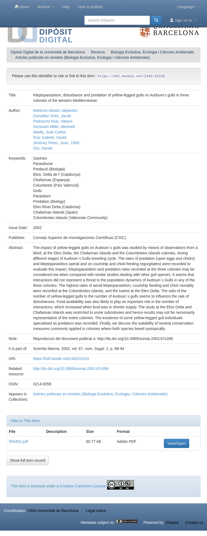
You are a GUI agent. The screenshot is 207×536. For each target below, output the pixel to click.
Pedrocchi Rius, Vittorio (52, 121)
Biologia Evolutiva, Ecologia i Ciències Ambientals (152, 52)
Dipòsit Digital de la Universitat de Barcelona (48, 52)
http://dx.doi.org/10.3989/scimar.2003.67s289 (71, 368)
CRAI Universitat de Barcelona (52, 510)
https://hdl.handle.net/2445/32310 (61, 358)
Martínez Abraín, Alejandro (55, 110)
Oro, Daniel (42, 148)
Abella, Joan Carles (49, 132)
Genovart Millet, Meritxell (54, 126)
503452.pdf (18, 441)
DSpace (172, 522)
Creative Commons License (83, 486)
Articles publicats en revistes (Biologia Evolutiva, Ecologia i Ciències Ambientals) (82, 57)
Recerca (98, 52)
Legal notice (96, 510)
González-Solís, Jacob (52, 116)
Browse (45, 7)
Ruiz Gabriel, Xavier (50, 137)
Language (186, 7)
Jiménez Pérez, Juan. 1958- (56, 143)
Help (66, 7)
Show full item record (27, 460)
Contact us (194, 522)
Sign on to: (183, 20)
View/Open (176, 443)
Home (22, 6)
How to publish (90, 7)
